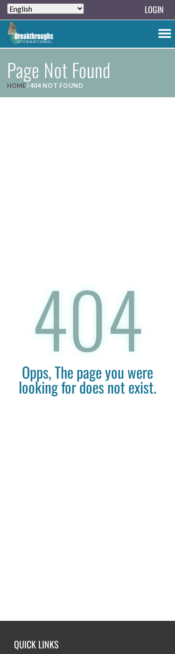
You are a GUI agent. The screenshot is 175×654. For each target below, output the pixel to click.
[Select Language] (45, 8)
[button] (164, 32)
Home (16, 85)
